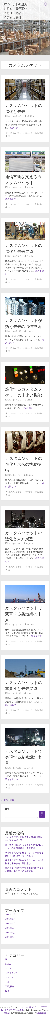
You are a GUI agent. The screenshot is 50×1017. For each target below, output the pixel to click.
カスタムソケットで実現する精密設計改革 (23, 757)
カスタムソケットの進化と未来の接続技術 (23, 464)
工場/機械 (39, 133)
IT (9, 136)
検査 (7, 991)
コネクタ (29, 133)
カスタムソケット (15, 133)
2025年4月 (10, 928)
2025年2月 (10, 937)
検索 (7, 809)
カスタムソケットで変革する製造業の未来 (23, 614)
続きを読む (16, 127)
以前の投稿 (7, 800)
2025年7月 (10, 914)
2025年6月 (10, 919)
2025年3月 (10, 932)
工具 (7, 982)
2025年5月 (10, 923)
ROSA (8, 964)
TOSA (8, 968)
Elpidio (30, 116)
